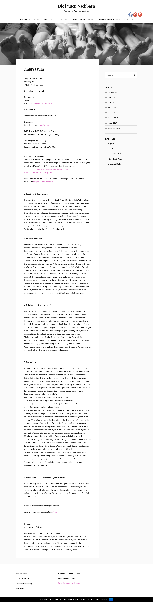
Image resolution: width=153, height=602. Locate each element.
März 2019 (112, 113)
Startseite (23, 19)
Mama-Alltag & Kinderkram (118, 154)
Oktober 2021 (113, 92)
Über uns (35, 19)
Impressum (36, 68)
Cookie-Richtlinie (22, 578)
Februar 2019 (113, 118)
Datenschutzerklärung (24, 584)
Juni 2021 (111, 98)
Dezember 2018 (114, 128)
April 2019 (112, 108)
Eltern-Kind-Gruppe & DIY (83, 19)
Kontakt (130, 19)
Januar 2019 (112, 123)
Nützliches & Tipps (115, 159)
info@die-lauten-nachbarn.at (41, 104)
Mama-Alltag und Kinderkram (55, 19)
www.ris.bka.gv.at (45, 125)
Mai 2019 (111, 103)
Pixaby (55, 512)
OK (111, 599)
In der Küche (112, 149)
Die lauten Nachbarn (76, 6)
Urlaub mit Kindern (115, 164)
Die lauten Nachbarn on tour (109, 19)
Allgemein (111, 144)
